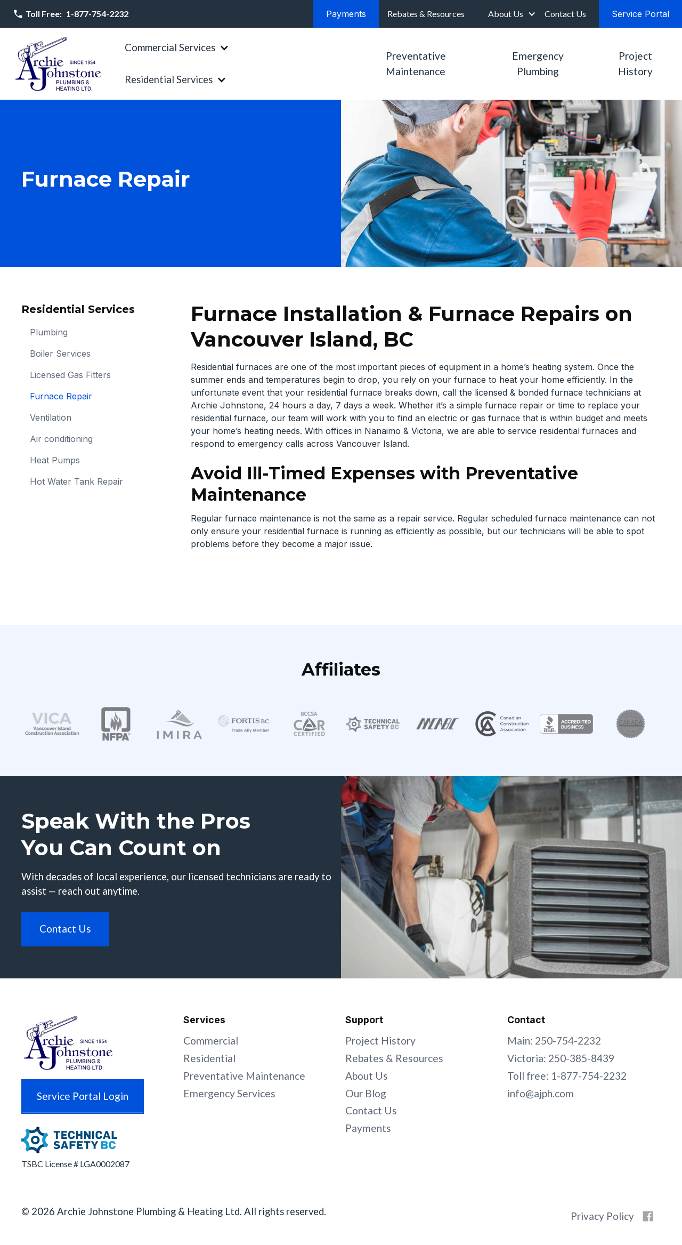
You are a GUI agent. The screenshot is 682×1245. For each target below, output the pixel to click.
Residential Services (169, 79)
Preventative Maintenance (416, 63)
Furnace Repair (61, 396)
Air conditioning (61, 438)
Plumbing (49, 332)
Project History (635, 63)
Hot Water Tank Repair (76, 481)
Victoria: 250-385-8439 (560, 1058)
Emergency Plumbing (538, 63)
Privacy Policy (602, 1216)
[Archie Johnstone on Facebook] (648, 1216)
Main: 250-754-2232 (554, 1040)
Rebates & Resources (394, 1058)
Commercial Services (170, 47)
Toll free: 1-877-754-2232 (567, 1076)
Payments (368, 1128)
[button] (511, 13)
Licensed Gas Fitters (70, 375)
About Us (505, 14)
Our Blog (365, 1093)
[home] (58, 64)
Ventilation (50, 417)
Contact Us (371, 1110)
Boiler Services (60, 353)
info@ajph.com (540, 1093)
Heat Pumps (55, 460)
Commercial (210, 1040)
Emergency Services (229, 1093)
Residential (209, 1058)
